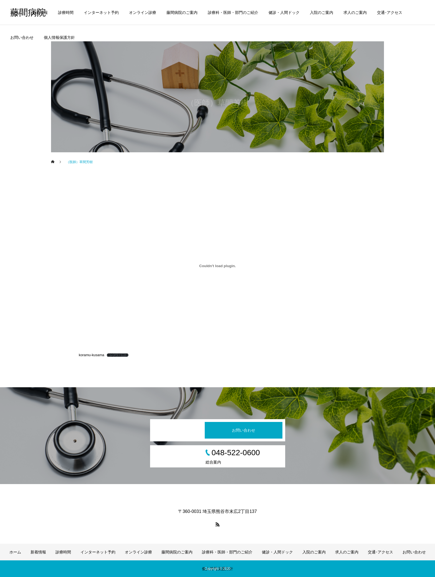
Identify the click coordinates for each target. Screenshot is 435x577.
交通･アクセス (389, 12)
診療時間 (66, 12)
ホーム (16, 12)
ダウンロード (117, 355)
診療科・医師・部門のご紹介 (233, 12)
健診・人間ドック (284, 12)
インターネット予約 (101, 12)
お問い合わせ (22, 37)
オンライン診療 (142, 12)
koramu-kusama (91, 355)
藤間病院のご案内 (182, 12)
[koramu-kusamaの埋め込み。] (217, 266)
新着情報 (40, 12)
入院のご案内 (321, 12)
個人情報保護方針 (59, 37)
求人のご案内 (355, 12)
